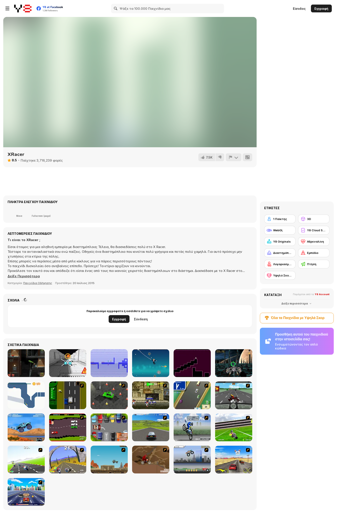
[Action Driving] (150, 427)
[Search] (116, 8)
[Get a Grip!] (192, 427)
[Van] (192, 395)
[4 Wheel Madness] (26, 427)
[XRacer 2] (233, 363)
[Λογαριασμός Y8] (279, 264)
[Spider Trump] (150, 363)
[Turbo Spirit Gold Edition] (67, 459)
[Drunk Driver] (67, 427)
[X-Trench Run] (67, 363)
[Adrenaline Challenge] (150, 459)
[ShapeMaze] (192, 363)
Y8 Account (322, 294)
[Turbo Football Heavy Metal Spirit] (233, 427)
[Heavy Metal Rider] (233, 395)
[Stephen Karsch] (26, 363)
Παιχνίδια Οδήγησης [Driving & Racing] (37, 283)
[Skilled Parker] (109, 427)
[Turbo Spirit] (26, 459)
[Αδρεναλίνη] (313, 241)
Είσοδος (299, 8)
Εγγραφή (321, 8)
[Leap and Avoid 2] (26, 395)
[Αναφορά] (233, 157)
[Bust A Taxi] (67, 395)
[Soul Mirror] (109, 363)
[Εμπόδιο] (313, 252)
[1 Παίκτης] (279, 219)
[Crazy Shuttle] (150, 395)
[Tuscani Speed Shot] (233, 459)
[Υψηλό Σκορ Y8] (279, 275)
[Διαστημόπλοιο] (279, 252)
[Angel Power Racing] (26, 492)
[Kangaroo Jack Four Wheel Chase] (109, 459)
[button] (24, 276)
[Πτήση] (313, 264)
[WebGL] (279, 230)
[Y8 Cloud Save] (313, 230)
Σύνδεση (141, 319)
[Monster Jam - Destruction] (192, 459)
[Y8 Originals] (279, 241)
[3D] (313, 219)
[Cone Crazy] (109, 395)
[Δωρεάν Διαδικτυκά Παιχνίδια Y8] (23, 8)
